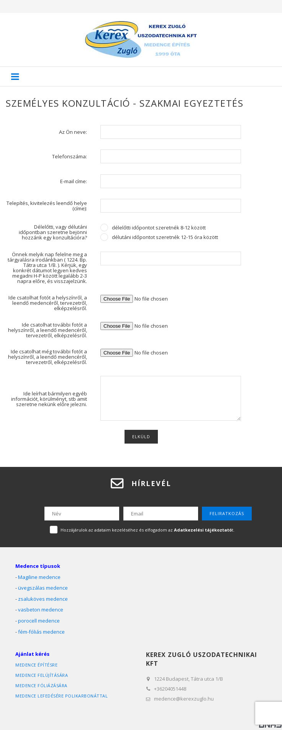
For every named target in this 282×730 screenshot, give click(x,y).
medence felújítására (41, 675)
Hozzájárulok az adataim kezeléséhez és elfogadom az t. (147, 530)
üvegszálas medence (43, 587)
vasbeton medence (40, 609)
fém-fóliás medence (41, 631)
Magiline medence (39, 577)
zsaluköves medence (43, 598)
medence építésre (36, 665)
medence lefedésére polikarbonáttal (61, 696)
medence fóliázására (41, 685)
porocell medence (39, 620)
